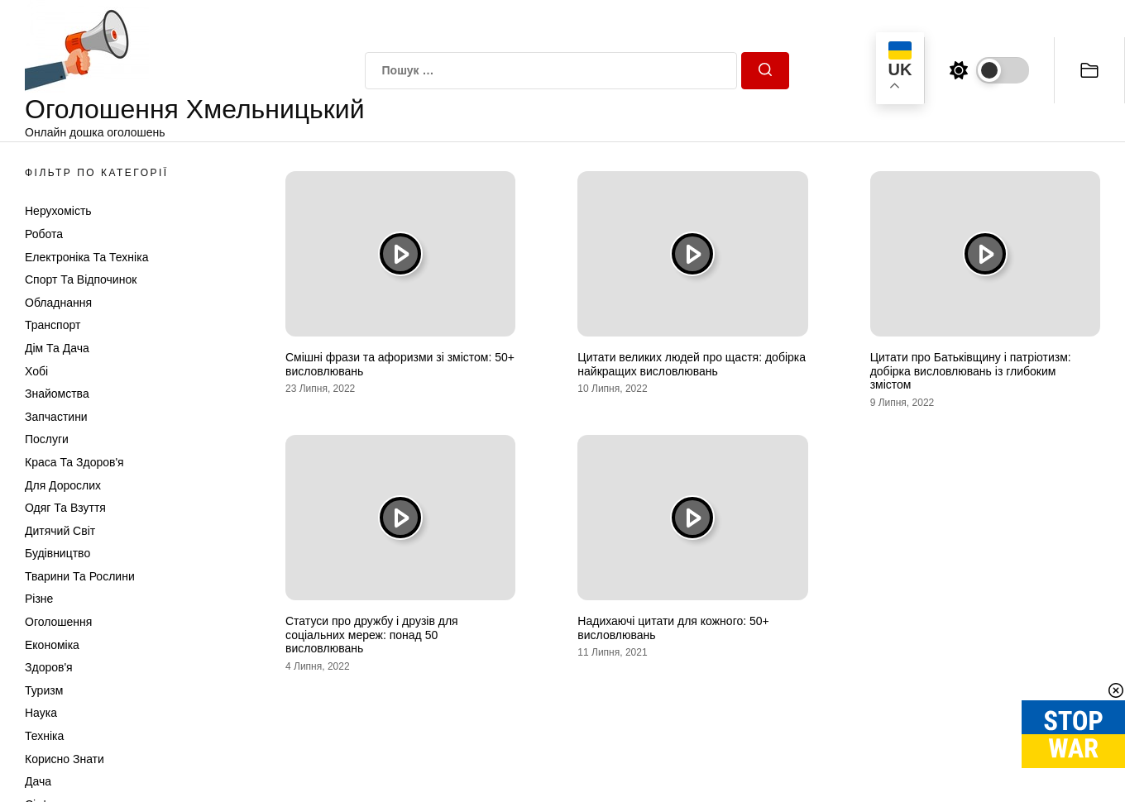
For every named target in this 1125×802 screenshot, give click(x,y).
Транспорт (52, 325)
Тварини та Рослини (80, 576)
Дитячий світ (60, 530)
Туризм (44, 690)
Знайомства (57, 393)
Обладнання (58, 302)
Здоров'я (49, 667)
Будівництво (57, 553)
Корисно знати (64, 759)
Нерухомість (58, 210)
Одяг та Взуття (65, 507)
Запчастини (56, 416)
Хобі (36, 371)
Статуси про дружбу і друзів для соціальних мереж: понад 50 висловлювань (371, 635)
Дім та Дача (57, 348)
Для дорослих (63, 485)
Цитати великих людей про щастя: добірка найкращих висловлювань (691, 364)
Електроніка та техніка (86, 257)
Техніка (44, 735)
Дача (38, 781)
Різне (39, 598)
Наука (41, 712)
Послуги (47, 439)
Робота (44, 234)
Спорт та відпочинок (80, 279)
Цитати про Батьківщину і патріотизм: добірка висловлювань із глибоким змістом (970, 371)
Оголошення (58, 621)
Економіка (52, 645)
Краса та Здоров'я (74, 462)
